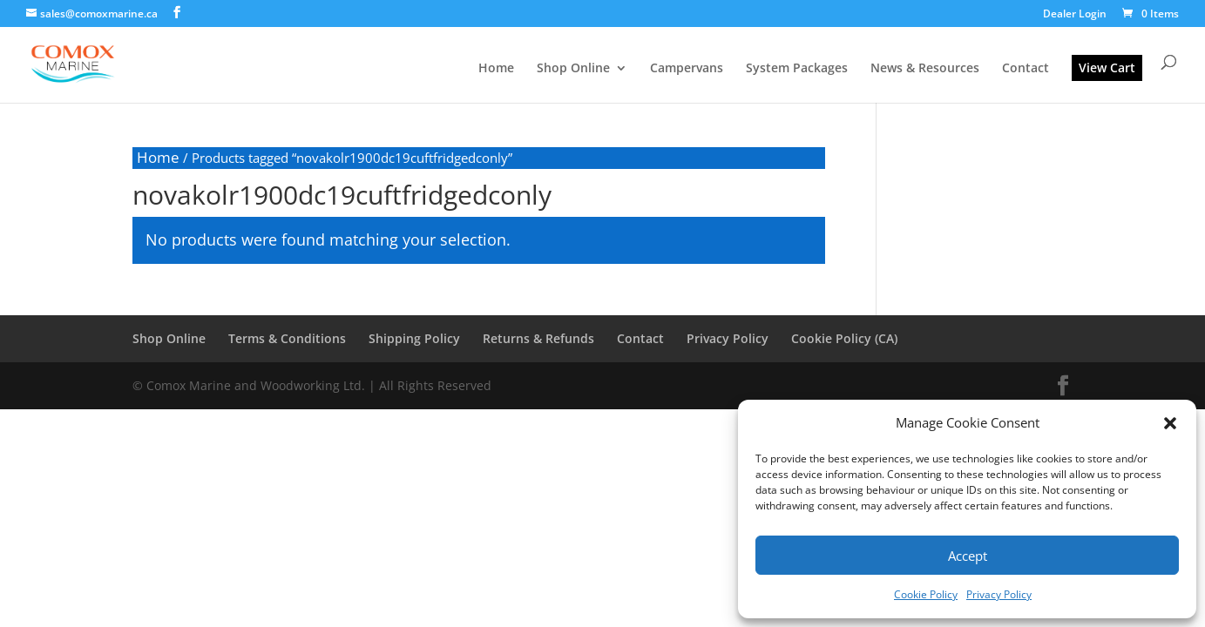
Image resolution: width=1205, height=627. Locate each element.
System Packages (797, 69)
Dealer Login (1075, 15)
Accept (967, 555)
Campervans (686, 69)
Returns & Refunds (538, 338)
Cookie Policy (926, 594)
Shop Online (573, 69)
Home (496, 69)
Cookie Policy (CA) (844, 338)
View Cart (1107, 67)
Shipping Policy (414, 338)
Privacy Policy (999, 594)
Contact (1025, 69)
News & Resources (924, 69)
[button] (1170, 423)
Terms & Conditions (287, 338)
